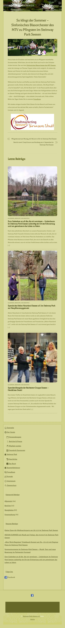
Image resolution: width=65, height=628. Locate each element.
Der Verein (10, 432)
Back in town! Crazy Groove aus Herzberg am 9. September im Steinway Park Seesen (34, 143)
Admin (32, 619)
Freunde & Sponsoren (15, 450)
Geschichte (11, 459)
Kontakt (9, 476)
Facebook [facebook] (10, 577)
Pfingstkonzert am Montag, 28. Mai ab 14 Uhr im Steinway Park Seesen (34, 139)
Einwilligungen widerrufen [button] (46, 610)
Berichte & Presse (14, 441)
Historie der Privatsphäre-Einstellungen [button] (22, 610)
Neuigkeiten (25, 218)
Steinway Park (11, 454)
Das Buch (11, 464)
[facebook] (32, 595)
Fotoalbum (37, 99)
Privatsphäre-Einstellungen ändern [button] (31, 607)
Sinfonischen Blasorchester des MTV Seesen (41, 65)
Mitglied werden (13, 446)
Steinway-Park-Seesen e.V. (31, 616)
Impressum (10, 481)
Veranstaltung (10, 515)
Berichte (18, 218)
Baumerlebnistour (12, 468)
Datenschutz (10, 485)
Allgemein (11, 218)
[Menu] (59, 3)
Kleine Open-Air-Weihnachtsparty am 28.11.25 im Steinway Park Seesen (31, 530)
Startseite (9, 428)
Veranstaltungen (13, 437)
